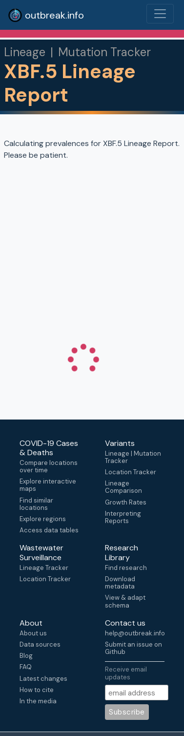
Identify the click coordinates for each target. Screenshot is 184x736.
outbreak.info (46, 15)
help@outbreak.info (134, 633)
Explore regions (43, 519)
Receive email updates (126, 672)
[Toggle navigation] (160, 13)
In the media (38, 701)
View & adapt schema (125, 601)
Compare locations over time (49, 466)
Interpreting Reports (123, 517)
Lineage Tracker (44, 567)
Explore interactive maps (48, 485)
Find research (126, 567)
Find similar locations (36, 504)
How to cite (37, 690)
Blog (26, 655)
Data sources (40, 644)
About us (33, 633)
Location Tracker (130, 472)
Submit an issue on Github (133, 648)
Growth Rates (125, 502)
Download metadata (120, 582)
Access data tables (49, 530)
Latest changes (43, 678)
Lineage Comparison (123, 487)
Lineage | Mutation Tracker (133, 457)
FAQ (26, 667)
